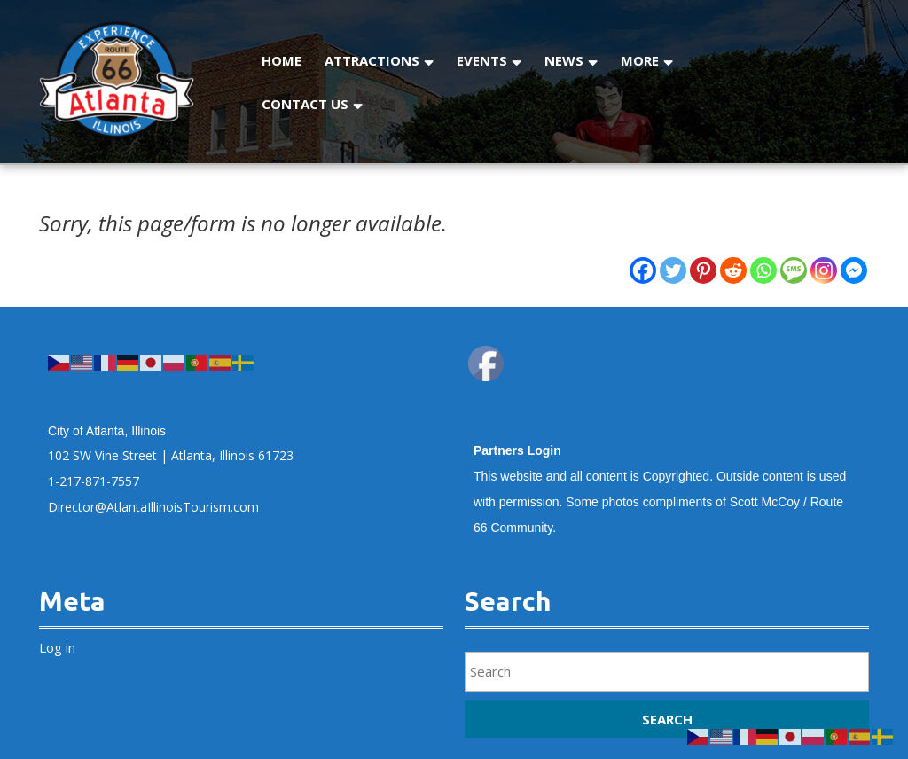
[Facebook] (643, 270)
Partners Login (517, 450)
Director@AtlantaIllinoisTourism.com (153, 506)
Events (482, 60)
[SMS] (793, 270)
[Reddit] (733, 270)
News (563, 60)
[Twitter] (673, 270)
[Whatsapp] (763, 270)
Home (281, 60)
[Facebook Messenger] (854, 270)
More (640, 60)
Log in (57, 647)
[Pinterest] (703, 270)
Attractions (372, 60)
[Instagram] (823, 270)
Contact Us (305, 104)
